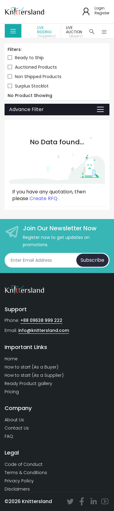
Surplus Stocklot (28, 86)
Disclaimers (17, 489)
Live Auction (76, 32)
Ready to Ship (26, 58)
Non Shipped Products (34, 77)
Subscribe (92, 260)
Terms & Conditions (26, 473)
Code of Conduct (24, 464)
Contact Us (17, 428)
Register (102, 13)
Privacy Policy (19, 481)
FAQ (9, 436)
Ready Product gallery (28, 383)
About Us (14, 420)
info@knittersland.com (43, 330)
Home (11, 359)
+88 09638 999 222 (41, 320)
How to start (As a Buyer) (31, 367)
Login (100, 8)
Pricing (12, 392)
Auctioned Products (32, 67)
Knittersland (37, 501)
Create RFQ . (44, 198)
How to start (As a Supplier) (34, 375)
